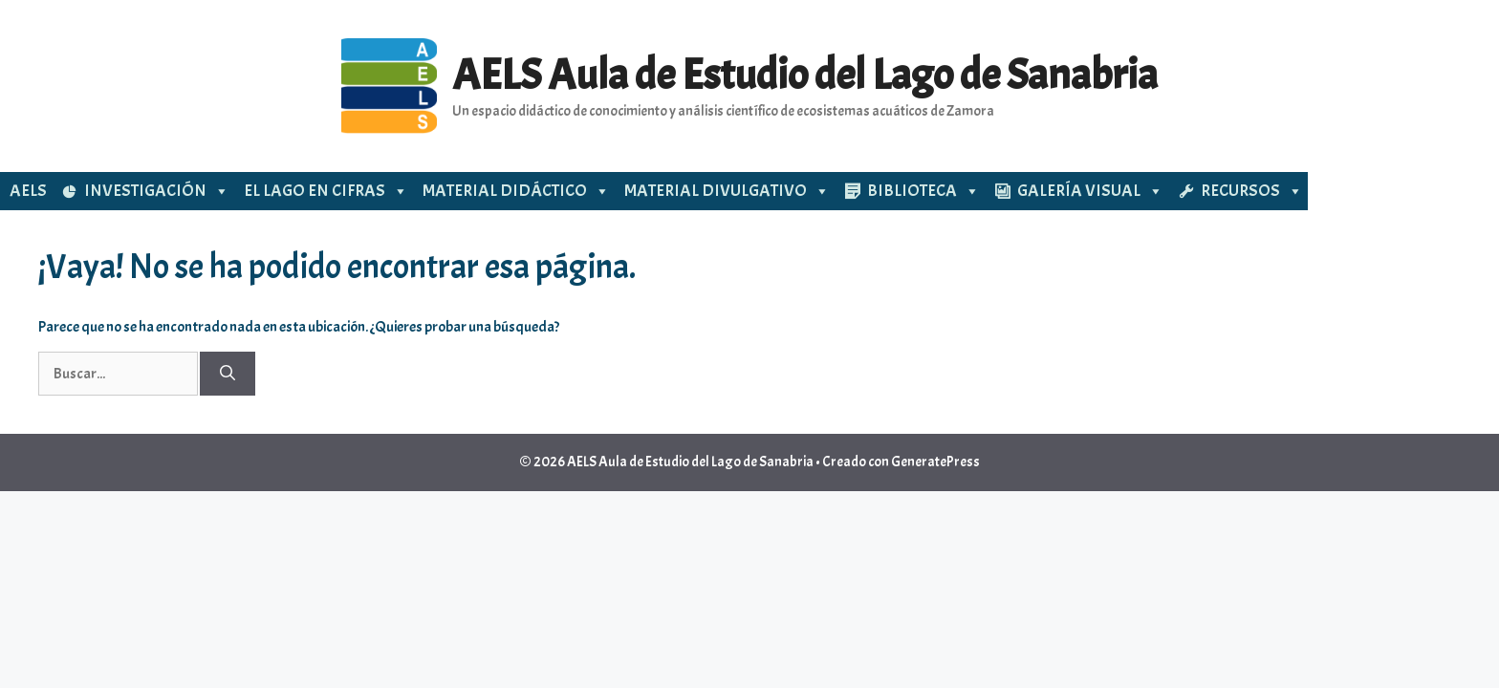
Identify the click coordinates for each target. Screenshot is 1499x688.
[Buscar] (227, 374)
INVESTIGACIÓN (156, 191)
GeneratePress (935, 462)
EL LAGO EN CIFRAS (326, 191)
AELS (28, 191)
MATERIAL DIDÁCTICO (516, 191)
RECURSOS (1252, 191)
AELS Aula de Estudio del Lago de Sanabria (805, 75)
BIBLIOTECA (923, 191)
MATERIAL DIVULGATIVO (727, 191)
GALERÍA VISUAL (1090, 191)
